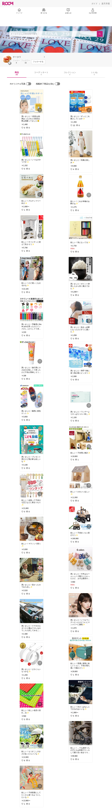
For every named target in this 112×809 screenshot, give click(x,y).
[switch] (28, 83)
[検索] (100, 34)
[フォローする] (38, 61)
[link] (31, 102)
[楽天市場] (106, 3)
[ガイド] (94, 3)
